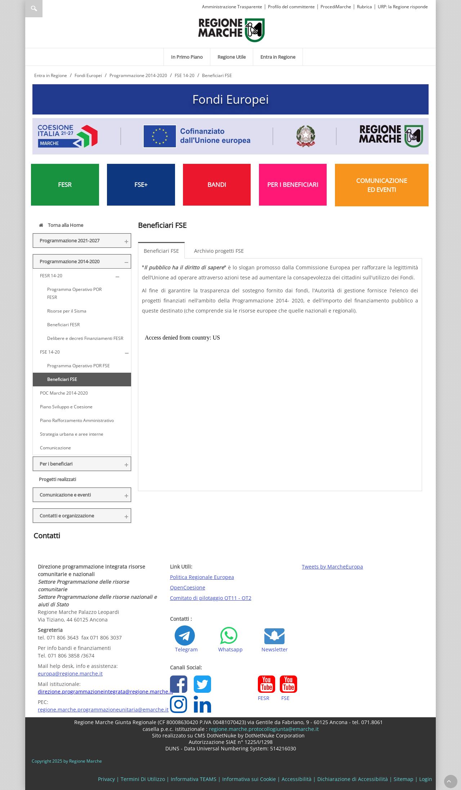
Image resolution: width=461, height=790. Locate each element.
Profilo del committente (291, 7)
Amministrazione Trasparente (232, 7)
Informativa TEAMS (193, 779)
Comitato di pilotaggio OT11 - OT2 (210, 597)
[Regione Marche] (231, 29)
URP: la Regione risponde (403, 7)
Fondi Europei (230, 99)
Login (425, 779)
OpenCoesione (187, 587)
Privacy (106, 779)
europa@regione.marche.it (70, 673)
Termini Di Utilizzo (143, 779)
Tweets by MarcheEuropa (332, 566)
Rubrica (364, 7)
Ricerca (33, 8)
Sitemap (403, 779)
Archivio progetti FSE (219, 250)
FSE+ (141, 184)
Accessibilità (297, 779)
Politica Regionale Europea (202, 577)
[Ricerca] (47, 8)
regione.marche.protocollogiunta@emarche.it (263, 729)
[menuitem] (187, 57)
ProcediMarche (336, 7)
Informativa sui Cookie (249, 779)
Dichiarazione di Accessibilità (352, 779)
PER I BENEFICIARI (292, 184)
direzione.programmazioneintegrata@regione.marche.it (105, 691)
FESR (65, 184)
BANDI (216, 184)
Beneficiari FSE (161, 250)
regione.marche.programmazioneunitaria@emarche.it (103, 709)
